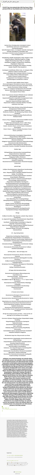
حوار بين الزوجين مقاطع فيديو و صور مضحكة (12, 460)
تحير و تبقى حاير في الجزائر (11, 1)
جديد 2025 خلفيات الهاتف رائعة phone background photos (15, 455)
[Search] (33, 1)
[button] (2, 4)
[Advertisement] (17, 445)
